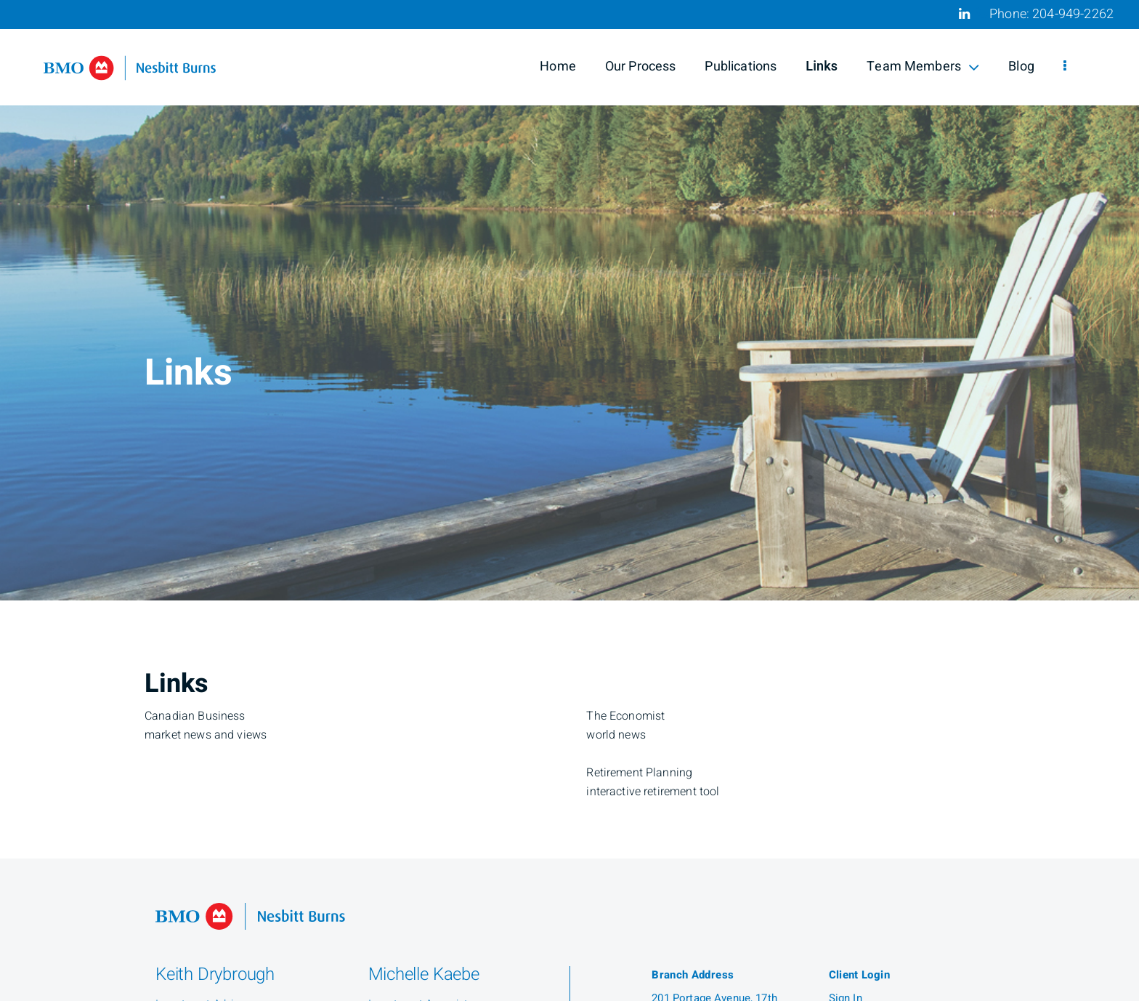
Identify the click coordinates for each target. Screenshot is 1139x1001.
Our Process (640, 66)
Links (822, 66)
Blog (1021, 66)
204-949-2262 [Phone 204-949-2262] (1073, 14)
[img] (569, 300)
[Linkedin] (964, 13)
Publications (741, 66)
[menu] (1065, 67)
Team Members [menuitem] (923, 66)
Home (558, 66)
